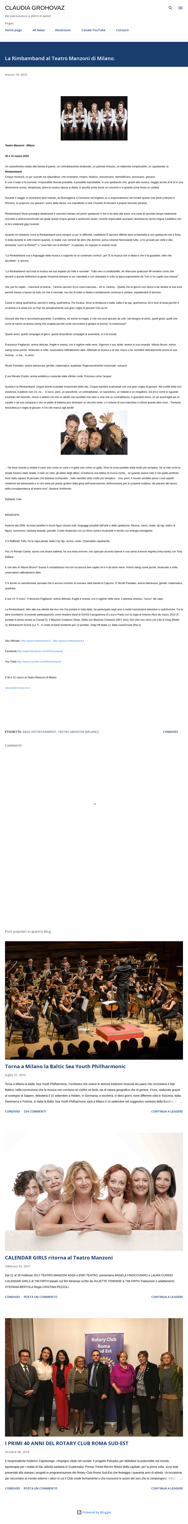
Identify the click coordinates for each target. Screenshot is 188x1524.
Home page (13, 30)
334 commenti (35, 1111)
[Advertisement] (94, 887)
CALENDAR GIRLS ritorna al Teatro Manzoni (59, 1257)
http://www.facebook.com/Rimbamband (40, 651)
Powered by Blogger (94, 1512)
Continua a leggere (167, 1111)
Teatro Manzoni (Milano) (78, 732)
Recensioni (63, 30)
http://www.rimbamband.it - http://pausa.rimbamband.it (52, 640)
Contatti (122, 30)
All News (39, 30)
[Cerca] (170, 7)
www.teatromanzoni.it (17, 687)
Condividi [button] (170, 732)
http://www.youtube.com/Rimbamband (39, 661)
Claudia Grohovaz (35, 8)
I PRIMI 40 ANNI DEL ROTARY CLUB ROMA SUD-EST (67, 1443)
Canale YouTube (93, 30)
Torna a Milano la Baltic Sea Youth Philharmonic (65, 1066)
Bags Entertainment (39, 732)
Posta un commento (40, 1297)
